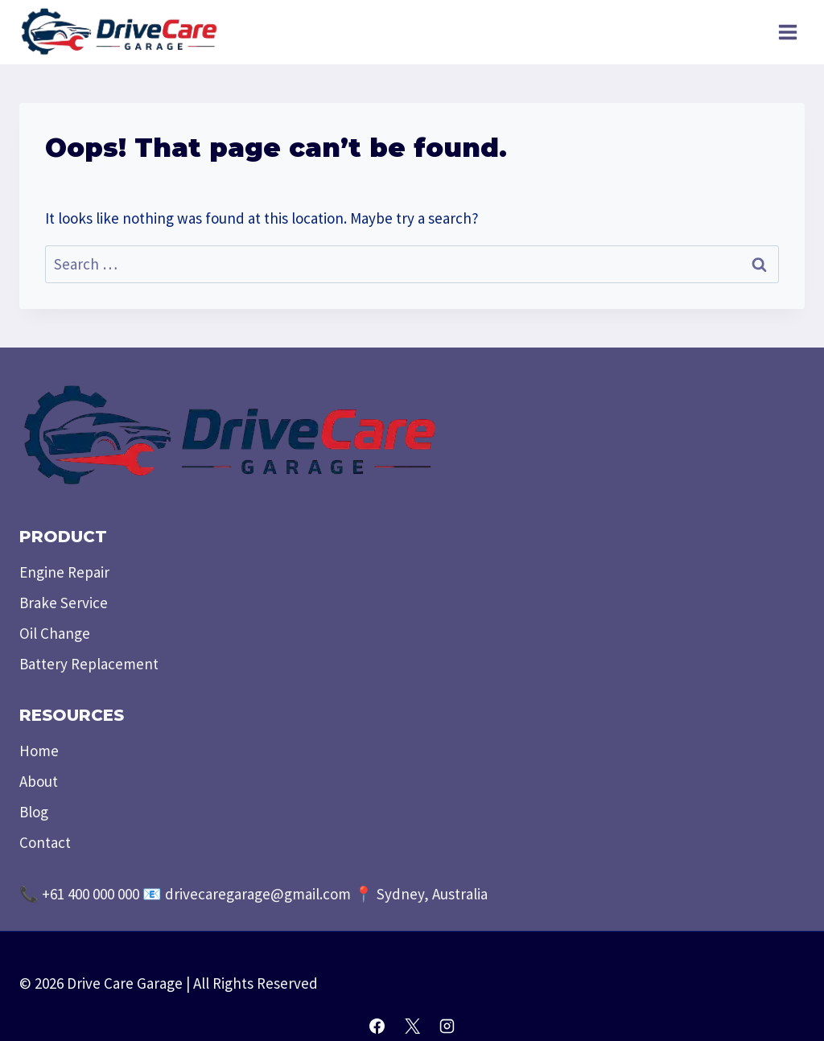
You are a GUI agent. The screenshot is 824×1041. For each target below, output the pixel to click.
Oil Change (54, 633)
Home (39, 750)
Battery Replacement (89, 663)
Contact (45, 842)
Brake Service (63, 602)
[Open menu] (787, 32)
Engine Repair (64, 572)
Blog (33, 811)
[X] (412, 1025)
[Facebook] (376, 1025)
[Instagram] (447, 1025)
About (38, 781)
